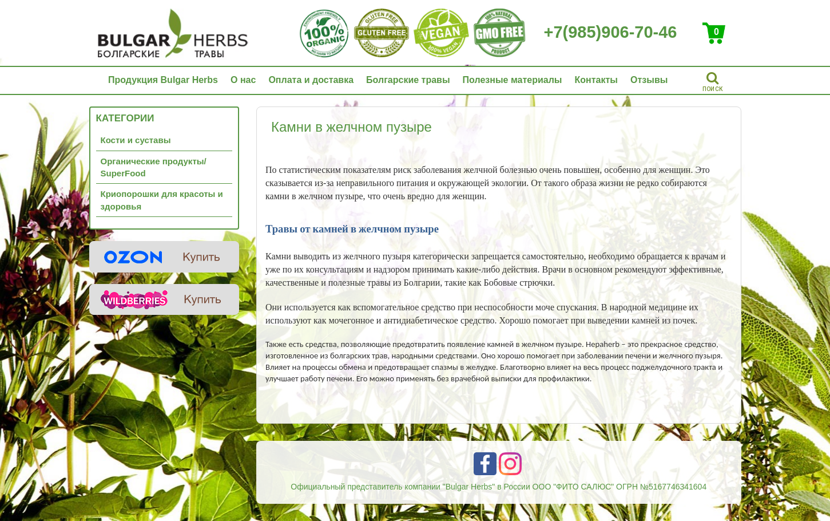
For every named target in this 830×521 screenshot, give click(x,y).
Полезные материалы (512, 80)
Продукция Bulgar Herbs (163, 80)
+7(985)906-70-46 (610, 32)
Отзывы (649, 80)
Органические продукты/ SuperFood (153, 167)
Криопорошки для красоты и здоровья (162, 200)
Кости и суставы (136, 140)
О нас (243, 80)
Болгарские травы (408, 80)
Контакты (596, 80)
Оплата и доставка (311, 80)
